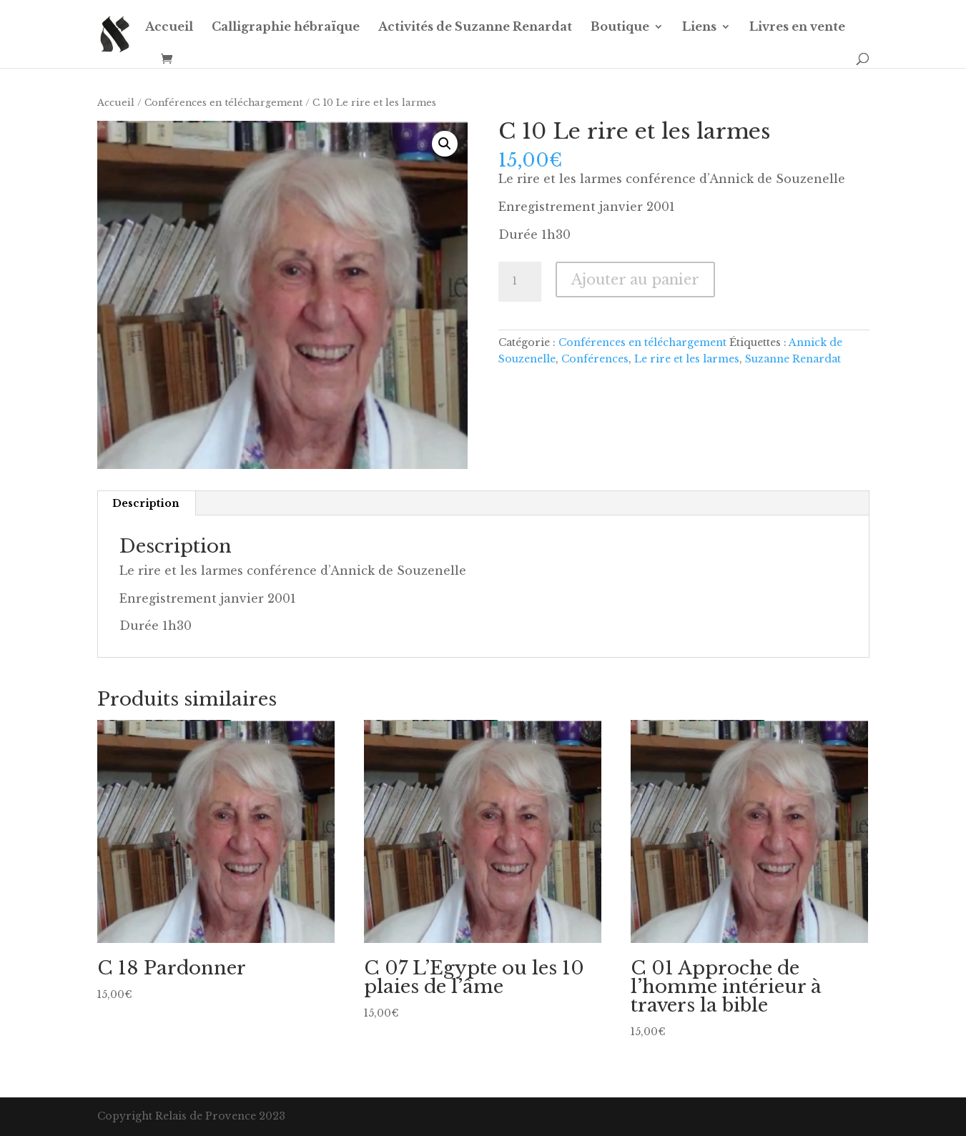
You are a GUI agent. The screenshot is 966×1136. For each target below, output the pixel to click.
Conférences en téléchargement (223, 102)
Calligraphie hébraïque (286, 27)
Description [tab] (145, 503)
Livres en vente (797, 27)
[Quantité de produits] (519, 282)
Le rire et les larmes (686, 358)
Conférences (595, 358)
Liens (699, 27)
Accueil (169, 27)
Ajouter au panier (635, 279)
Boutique (620, 27)
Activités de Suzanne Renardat (475, 27)
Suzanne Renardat (793, 358)
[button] (445, 144)
